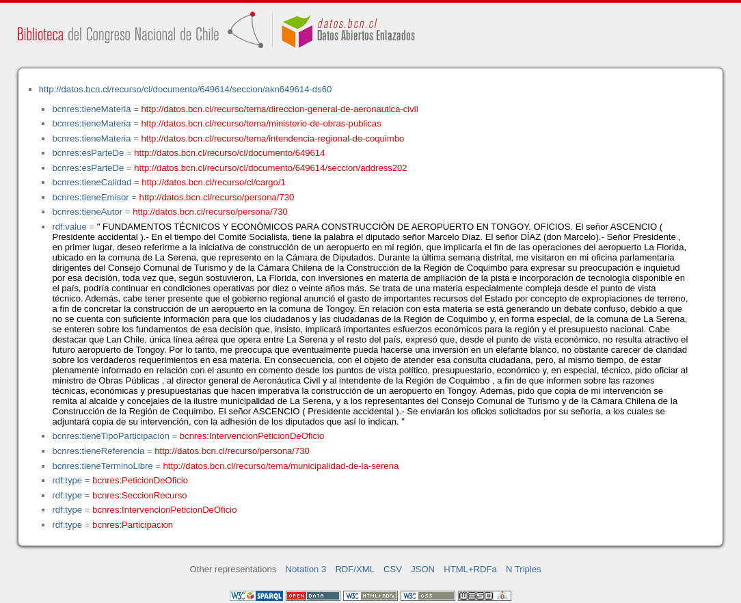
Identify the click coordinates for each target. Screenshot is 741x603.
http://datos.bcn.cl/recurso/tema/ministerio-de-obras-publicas (261, 123)
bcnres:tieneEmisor (90, 197)
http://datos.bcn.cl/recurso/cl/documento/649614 (229, 153)
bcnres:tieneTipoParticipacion (110, 436)
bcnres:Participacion (132, 525)
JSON (423, 569)
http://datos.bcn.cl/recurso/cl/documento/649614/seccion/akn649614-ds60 (185, 89)
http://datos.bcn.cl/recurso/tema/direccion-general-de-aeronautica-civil (280, 109)
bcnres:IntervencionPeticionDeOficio (252, 436)
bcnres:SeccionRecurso (139, 495)
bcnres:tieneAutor (87, 211)
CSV (392, 569)
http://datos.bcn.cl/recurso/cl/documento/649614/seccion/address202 (270, 168)
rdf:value (69, 227)
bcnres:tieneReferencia (98, 451)
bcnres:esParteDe (88, 153)
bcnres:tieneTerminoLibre (102, 466)
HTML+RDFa (470, 569)
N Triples (523, 569)
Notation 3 (306, 569)
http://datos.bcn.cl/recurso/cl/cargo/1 (214, 182)
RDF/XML (355, 569)
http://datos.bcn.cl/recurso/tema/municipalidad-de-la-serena (281, 466)
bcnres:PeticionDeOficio (140, 480)
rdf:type (67, 480)
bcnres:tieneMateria (91, 109)
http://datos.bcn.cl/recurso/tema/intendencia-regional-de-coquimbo (273, 138)
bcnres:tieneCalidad (91, 182)
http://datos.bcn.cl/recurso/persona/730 (217, 197)
